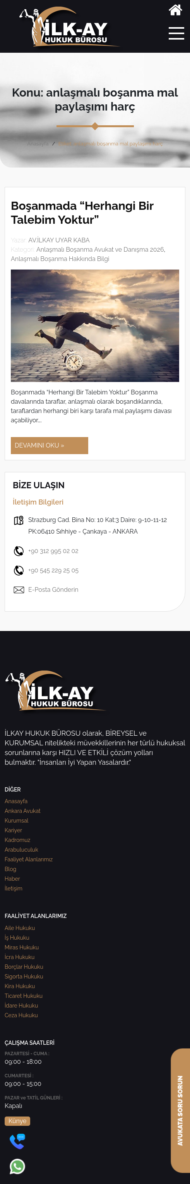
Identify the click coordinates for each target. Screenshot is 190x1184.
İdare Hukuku (21, 1006)
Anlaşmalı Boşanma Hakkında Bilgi (60, 259)
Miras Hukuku (22, 947)
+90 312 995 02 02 (46, 551)
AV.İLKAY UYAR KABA (59, 240)
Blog (10, 869)
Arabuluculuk (21, 850)
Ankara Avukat (23, 811)
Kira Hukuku (20, 986)
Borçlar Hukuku (24, 967)
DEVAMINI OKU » (39, 445)
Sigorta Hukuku (24, 976)
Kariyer (13, 830)
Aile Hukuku (20, 928)
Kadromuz (17, 840)
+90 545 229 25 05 (46, 570)
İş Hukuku (17, 938)
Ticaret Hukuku (24, 996)
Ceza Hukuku (21, 1015)
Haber (12, 879)
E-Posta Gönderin (46, 590)
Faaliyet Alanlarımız (29, 859)
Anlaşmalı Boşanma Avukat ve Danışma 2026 (100, 249)
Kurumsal (16, 821)
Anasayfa (37, 144)
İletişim (13, 888)
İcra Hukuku (19, 957)
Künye (17, 1121)
